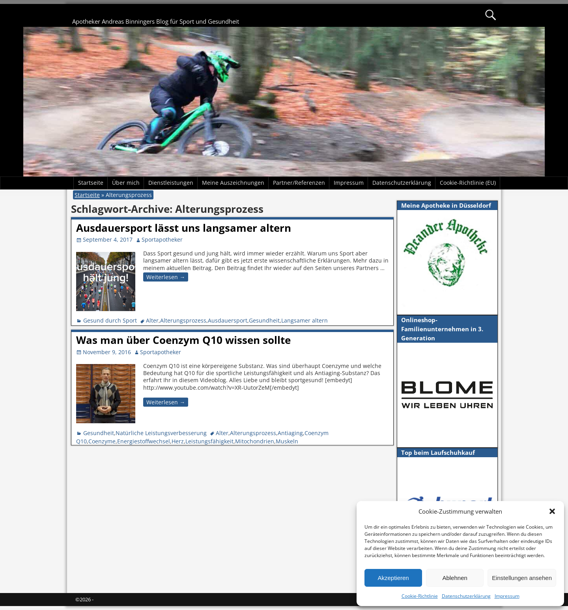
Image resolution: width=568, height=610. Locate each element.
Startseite (90, 182)
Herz (178, 441)
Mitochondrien (254, 441)
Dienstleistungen (170, 182)
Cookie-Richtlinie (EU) (468, 182)
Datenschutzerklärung (466, 596)
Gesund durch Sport (110, 320)
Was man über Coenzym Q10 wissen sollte (183, 340)
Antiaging (290, 433)
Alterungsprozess (183, 320)
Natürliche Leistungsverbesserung (161, 433)
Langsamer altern (304, 320)
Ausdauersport (227, 320)
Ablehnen (454, 577)
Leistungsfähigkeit (209, 441)
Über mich (126, 182)
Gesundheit (264, 320)
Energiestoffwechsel (143, 441)
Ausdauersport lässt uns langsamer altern (183, 228)
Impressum (507, 596)
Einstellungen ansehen (522, 577)
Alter (152, 320)
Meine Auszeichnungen (233, 182)
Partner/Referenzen (299, 182)
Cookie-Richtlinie (420, 596)
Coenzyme (102, 441)
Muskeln (287, 441)
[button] (552, 511)
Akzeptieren (393, 577)
